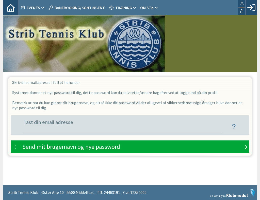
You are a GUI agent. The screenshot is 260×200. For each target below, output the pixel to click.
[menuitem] (10, 7)
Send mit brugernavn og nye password (71, 147)
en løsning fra (233, 192)
